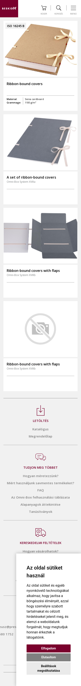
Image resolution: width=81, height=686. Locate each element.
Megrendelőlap (40, 436)
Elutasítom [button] (48, 657)
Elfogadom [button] (48, 648)
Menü (73, 10)
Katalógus (40, 429)
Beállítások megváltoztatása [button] (48, 668)
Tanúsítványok (40, 511)
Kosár (44, 10)
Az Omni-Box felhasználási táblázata (40, 497)
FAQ (40, 490)
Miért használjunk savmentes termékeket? (40, 483)
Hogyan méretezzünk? (40, 476)
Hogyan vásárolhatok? (40, 551)
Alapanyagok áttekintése (40, 504)
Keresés (58, 10)
